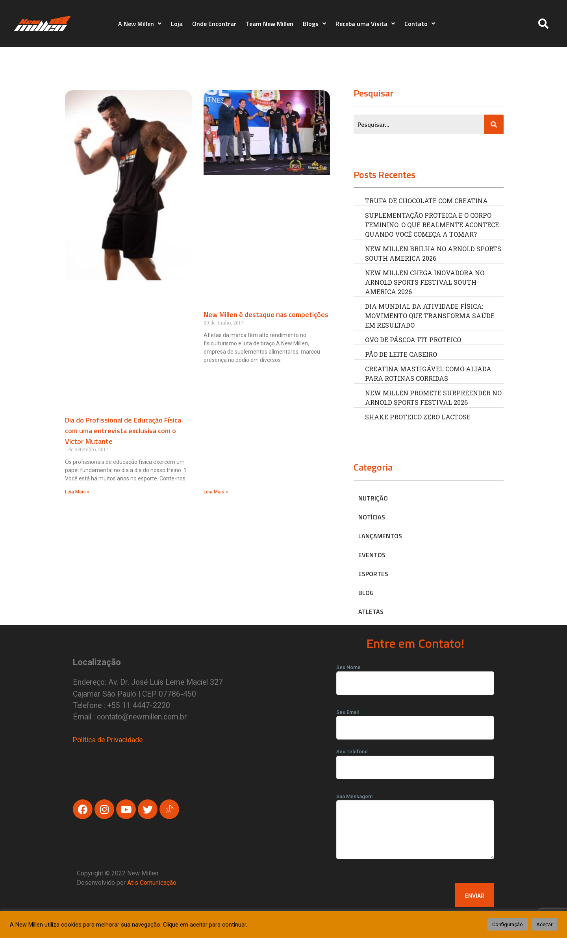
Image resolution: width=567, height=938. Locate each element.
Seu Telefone (415, 760)
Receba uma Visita (365, 23)
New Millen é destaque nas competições (266, 314)
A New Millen (139, 23)
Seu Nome (415, 675)
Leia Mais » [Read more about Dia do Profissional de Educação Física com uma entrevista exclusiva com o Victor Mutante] (77, 492)
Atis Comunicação (151, 882)
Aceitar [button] (544, 924)
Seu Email (415, 720)
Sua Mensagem (415, 829)
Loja (177, 23)
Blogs (314, 23)
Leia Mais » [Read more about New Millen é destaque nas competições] (216, 492)
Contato (419, 23)
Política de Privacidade (108, 740)
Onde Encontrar (214, 23)
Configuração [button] (507, 924)
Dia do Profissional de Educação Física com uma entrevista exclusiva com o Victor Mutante (123, 431)
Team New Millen (269, 23)
